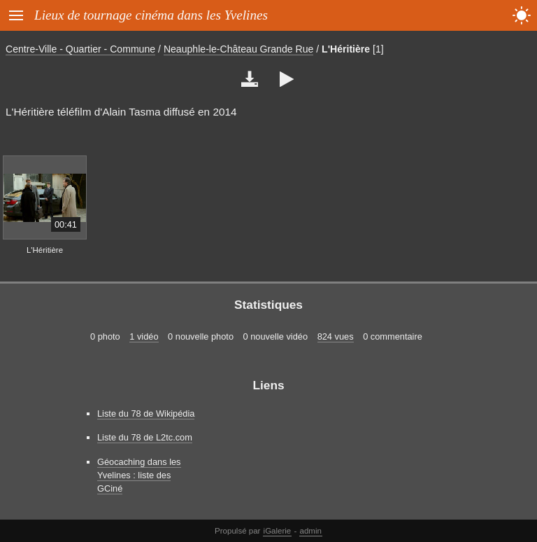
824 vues (335, 336)
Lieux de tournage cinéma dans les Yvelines (151, 15)
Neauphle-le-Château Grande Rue (238, 49)
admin (311, 531)
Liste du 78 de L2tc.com (144, 437)
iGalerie (278, 531)
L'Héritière (346, 49)
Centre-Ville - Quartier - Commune (80, 49)
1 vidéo (143, 336)
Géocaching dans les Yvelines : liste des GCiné (139, 475)
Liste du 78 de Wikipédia (145, 413)
